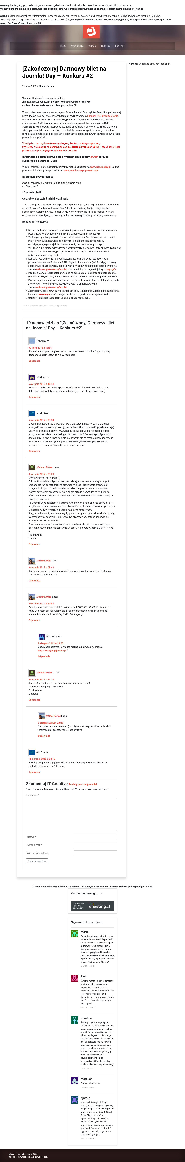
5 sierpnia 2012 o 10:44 (41, 384)
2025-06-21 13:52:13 (88, 1008)
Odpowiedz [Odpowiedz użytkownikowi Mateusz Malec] (34, 544)
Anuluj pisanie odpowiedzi (83, 784)
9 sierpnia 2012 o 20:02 (41, 603)
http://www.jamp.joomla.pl (52, 650)
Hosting (105, 46)
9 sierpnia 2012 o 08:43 (41, 567)
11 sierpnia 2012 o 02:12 (41, 759)
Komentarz (32, 795)
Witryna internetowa (37, 853)
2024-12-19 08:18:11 (88, 1087)
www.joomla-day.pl (100, 166)
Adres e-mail (34, 845)
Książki (93, 46)
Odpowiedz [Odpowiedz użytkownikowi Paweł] (34, 361)
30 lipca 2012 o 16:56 (40, 347)
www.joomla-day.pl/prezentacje (81, 170)
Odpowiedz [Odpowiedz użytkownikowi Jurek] (34, 451)
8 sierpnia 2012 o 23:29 (41, 474)
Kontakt (120, 46)
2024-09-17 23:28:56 (88, 1139)
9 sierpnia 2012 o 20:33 (50, 643)
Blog (63, 46)
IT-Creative (57, 783)
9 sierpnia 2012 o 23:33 (41, 679)
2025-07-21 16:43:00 (88, 966)
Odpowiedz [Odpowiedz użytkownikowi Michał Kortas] (34, 580)
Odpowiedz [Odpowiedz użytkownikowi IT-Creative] (44, 656)
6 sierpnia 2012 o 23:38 (41, 420)
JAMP (94, 156)
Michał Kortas (43, 560)
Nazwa (31, 837)
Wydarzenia (77, 46)
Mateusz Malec (44, 467)
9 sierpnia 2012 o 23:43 (50, 722)
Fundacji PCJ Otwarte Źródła (102, 116)
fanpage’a (111, 269)
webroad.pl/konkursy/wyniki (51, 269)
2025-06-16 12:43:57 (88, 1068)
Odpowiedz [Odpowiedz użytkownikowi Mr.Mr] (34, 397)
